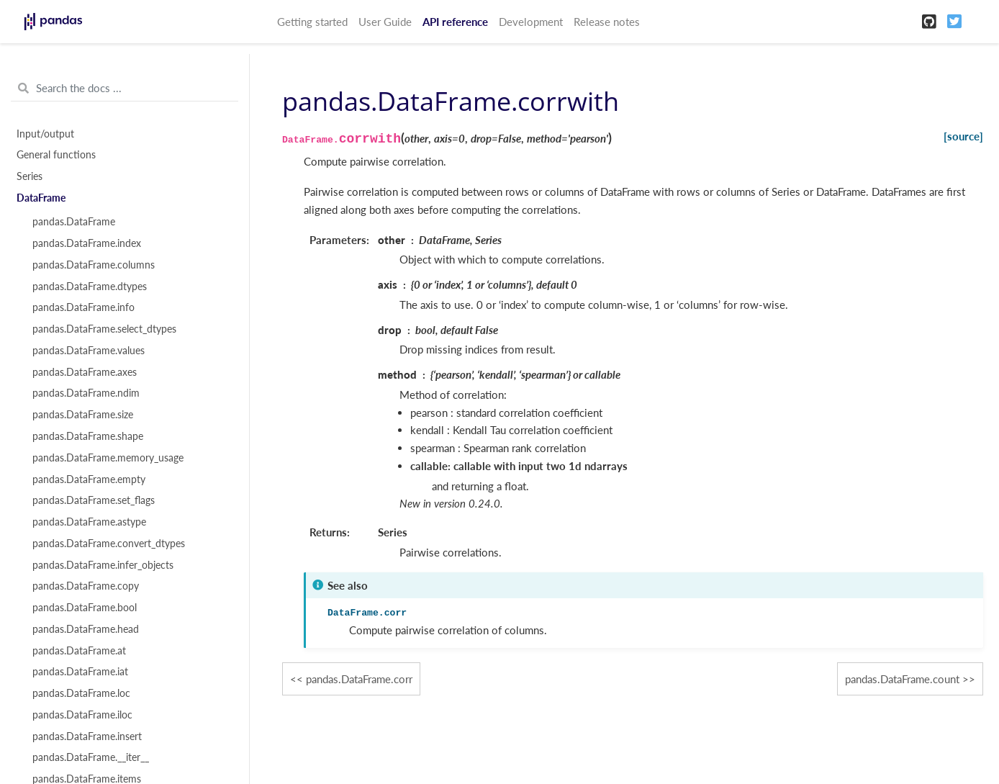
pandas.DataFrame (73, 221)
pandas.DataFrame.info (83, 307)
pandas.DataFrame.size (82, 414)
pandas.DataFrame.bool (84, 607)
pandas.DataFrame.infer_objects (102, 565)
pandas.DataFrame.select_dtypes (104, 329)
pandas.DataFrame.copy (85, 586)
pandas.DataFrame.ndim (86, 393)
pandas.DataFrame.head (85, 629)
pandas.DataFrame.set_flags (93, 500)
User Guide (385, 21)
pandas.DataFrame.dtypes (89, 286)
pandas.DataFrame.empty (88, 479)
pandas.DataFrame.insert (87, 736)
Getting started (312, 21)
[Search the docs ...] (124, 89)
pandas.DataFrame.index (86, 243)
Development (531, 21)
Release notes (607, 21)
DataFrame (41, 198)
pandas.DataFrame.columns (93, 265)
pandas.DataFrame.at (79, 651)
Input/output (45, 134)
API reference (455, 21)
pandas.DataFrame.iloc (82, 715)
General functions (56, 155)
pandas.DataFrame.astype (89, 522)
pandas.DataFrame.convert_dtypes (108, 543)
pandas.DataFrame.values (88, 350)
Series (29, 176)
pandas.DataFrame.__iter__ (90, 757)
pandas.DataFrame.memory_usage (108, 458)
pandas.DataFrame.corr (359, 678)
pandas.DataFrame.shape (87, 436)
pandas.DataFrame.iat (80, 671)
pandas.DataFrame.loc (81, 693)
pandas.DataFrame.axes (84, 372)
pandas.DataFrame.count (902, 678)
